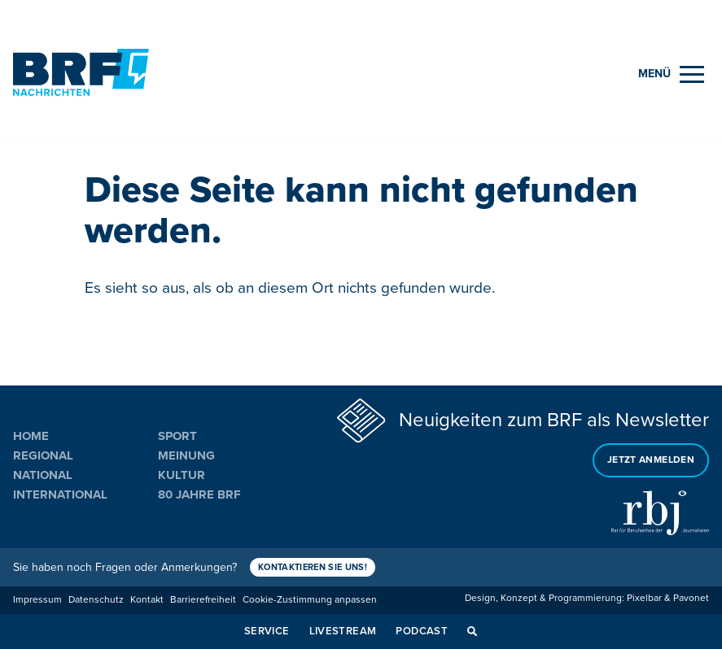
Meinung (186, 455)
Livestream (343, 631)
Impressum (37, 600)
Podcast (422, 631)
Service (267, 631)
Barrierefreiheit (203, 600)
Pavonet (691, 598)
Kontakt (147, 600)
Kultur (181, 475)
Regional (43, 455)
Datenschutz (96, 600)
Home (31, 436)
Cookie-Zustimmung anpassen (310, 600)
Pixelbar (644, 598)
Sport (177, 436)
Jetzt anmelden (650, 460)
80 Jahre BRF (199, 494)
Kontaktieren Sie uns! (312, 567)
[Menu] (671, 74)
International (60, 494)
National (42, 475)
